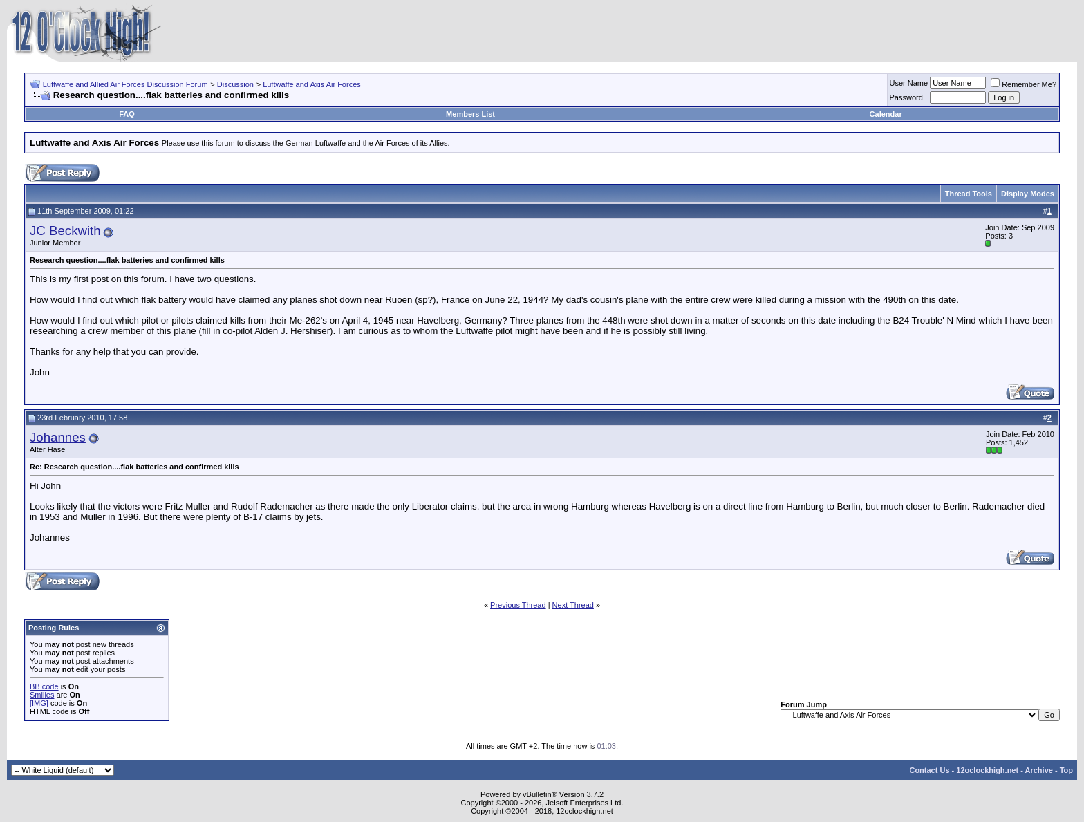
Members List (470, 114)
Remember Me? (1023, 84)
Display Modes (1027, 193)
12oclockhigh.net (987, 770)
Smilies (42, 695)
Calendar (886, 114)
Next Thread (573, 605)
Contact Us (929, 770)
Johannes (58, 437)
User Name (909, 83)
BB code (44, 686)
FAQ (127, 114)
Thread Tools (968, 193)
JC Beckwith (65, 230)
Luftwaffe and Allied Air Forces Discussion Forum (125, 84)
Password (906, 97)
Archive (1039, 770)
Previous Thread (518, 605)
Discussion (235, 84)
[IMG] (39, 703)
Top (1066, 770)
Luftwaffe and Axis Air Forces (312, 84)
